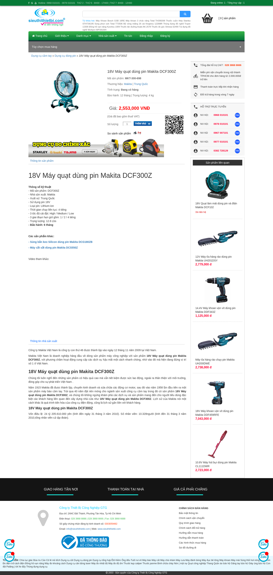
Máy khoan (225, 560)
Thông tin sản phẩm (41, 160)
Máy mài (235, 560)
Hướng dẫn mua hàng (191, 532)
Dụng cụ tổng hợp (102, 560)
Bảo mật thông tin (188, 513)
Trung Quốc (141, 84)
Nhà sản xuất (108, 35)
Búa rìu (37, 560)
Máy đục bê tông (210, 560)
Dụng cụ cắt (67, 560)
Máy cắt (156, 560)
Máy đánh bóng (193, 560)
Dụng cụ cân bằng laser (78, 563)
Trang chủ (39, 35)
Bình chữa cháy (165, 563)
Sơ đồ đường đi (187, 547)
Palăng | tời (12, 566)
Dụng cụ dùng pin (65, 55)
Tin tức (128, 35)
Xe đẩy (22, 566)
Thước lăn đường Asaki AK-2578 (135, 27)
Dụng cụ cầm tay (41, 55)
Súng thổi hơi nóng (250, 560)
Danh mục (83, 35)
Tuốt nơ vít (136, 560)
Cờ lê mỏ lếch (53, 560)
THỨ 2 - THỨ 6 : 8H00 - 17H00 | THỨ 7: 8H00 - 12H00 (104, 3)
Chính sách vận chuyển (191, 518)
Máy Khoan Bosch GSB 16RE (110, 21)
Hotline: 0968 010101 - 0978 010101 (56, 3)
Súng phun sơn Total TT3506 (109, 24)
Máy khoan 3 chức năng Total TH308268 (145, 21)
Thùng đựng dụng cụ (36, 566)
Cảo (43, 560)
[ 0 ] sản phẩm (227, 18)
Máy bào (146, 560)
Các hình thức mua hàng (192, 542)
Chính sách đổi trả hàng (192, 527)
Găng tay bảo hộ (239, 563)
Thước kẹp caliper (133, 563)
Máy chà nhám (167, 560)
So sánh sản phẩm (119, 133)
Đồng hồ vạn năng (34, 563)
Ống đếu (126, 560)
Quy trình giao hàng (189, 523)
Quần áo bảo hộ (222, 563)
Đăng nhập (146, 35)
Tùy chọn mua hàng (44, 46)
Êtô (113, 560)
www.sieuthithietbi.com (109, 529)
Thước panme (150, 563)
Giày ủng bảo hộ (257, 563)
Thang (210, 563)
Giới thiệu (62, 35)
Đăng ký (165, 35)
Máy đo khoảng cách (55, 563)
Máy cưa (180, 560)
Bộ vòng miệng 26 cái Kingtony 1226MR (142, 24)
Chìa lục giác (26, 560)
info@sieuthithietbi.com (78, 529)
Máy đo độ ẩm (115, 563)
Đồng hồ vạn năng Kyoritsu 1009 (104, 27)
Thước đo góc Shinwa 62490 (164, 27)
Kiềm (118, 560)
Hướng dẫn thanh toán (191, 537)
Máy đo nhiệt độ (99, 563)
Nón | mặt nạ (180, 563)
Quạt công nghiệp (197, 563)
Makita (128, 84)
